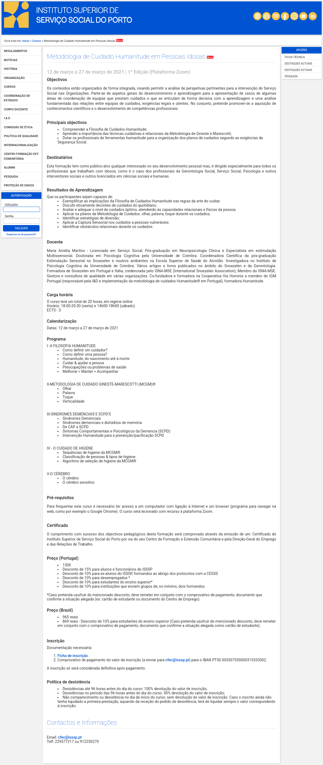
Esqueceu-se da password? (21, 234)
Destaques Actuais (298, 63)
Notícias (10, 60)
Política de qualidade (21, 136)
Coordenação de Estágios (17, 98)
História (10, 69)
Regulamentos (15, 51)
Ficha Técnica (295, 57)
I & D (7, 118)
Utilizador (11, 205)
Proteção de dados (19, 185)
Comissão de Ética (18, 127)
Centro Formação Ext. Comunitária (21, 157)
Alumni (9, 168)
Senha (9, 216)
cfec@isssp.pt (177, 660)
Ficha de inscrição (72, 656)
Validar (21, 228)
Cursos (36, 41)
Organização (14, 78)
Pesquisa (11, 176)
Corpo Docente (16, 109)
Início (25, 41)
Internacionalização (21, 145)
